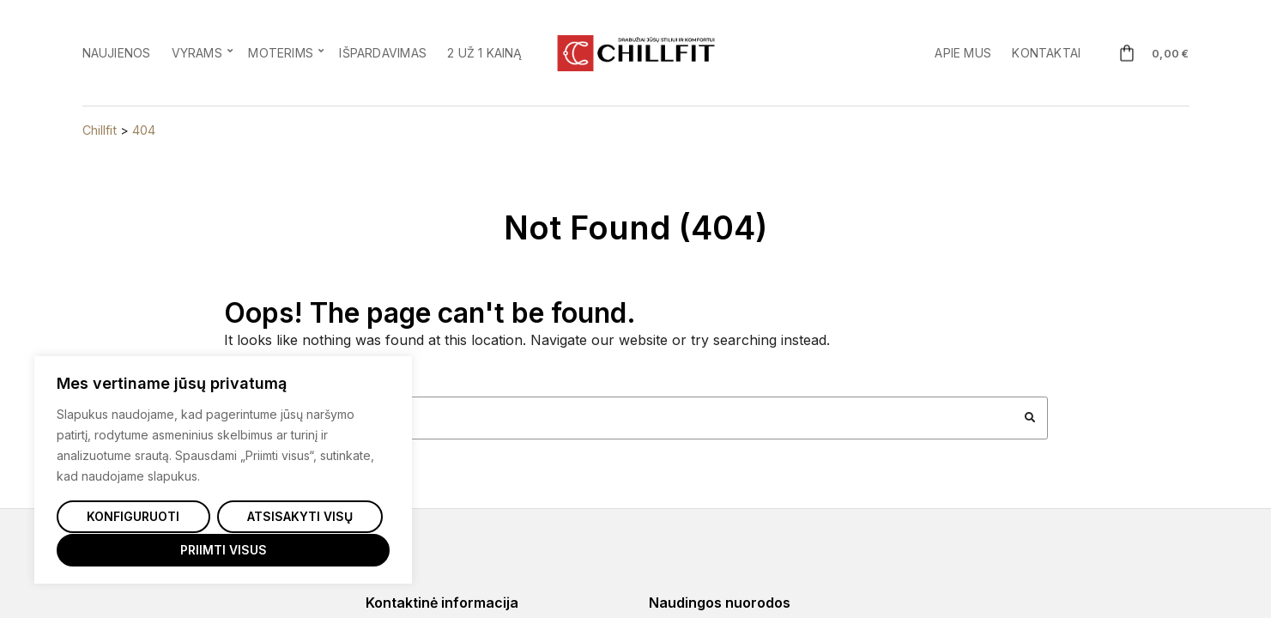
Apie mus (963, 52)
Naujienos (116, 52)
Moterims (280, 52)
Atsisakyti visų (300, 517)
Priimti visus (223, 549)
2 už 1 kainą (485, 52)
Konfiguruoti (133, 517)
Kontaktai (1046, 52)
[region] (223, 470)
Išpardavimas (383, 52)
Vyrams (197, 52)
